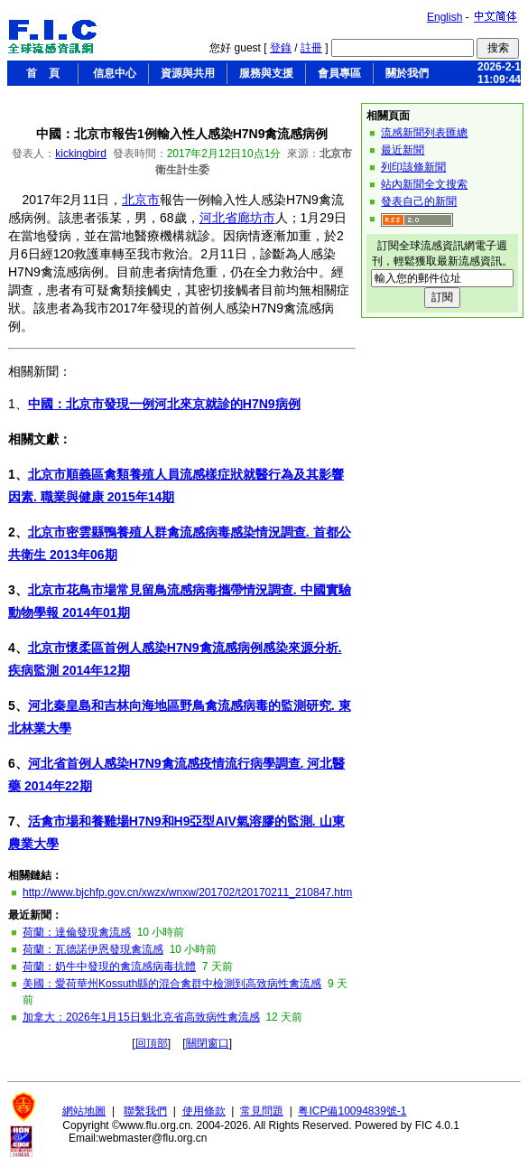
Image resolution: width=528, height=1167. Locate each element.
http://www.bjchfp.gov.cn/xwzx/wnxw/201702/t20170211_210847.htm (187, 892)
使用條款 (204, 1111)
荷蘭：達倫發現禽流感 (77, 932)
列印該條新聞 (413, 167)
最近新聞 (402, 150)
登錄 (281, 48)
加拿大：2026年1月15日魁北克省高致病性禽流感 (141, 1017)
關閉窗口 (207, 1043)
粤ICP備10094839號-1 (352, 1111)
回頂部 (151, 1043)
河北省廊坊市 (237, 217)
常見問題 (261, 1111)
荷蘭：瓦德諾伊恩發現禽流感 (93, 949)
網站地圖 (84, 1111)
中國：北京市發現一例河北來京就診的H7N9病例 (164, 404)
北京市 (141, 199)
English (444, 17)
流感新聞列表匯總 (424, 132)
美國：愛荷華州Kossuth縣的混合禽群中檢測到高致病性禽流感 (172, 983)
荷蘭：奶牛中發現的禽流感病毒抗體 (109, 966)
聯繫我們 (145, 1111)
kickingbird (81, 153)
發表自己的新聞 (419, 201)
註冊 (311, 48)
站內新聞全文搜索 (424, 184)
